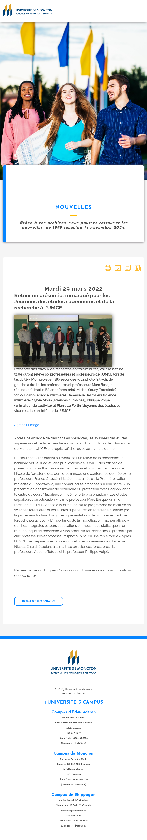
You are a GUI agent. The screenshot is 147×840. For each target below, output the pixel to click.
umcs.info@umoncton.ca (73, 811)
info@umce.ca (73, 728)
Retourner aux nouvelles (38, 601)
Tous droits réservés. (73, 693)
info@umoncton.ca (73, 769)
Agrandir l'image (26, 425)
